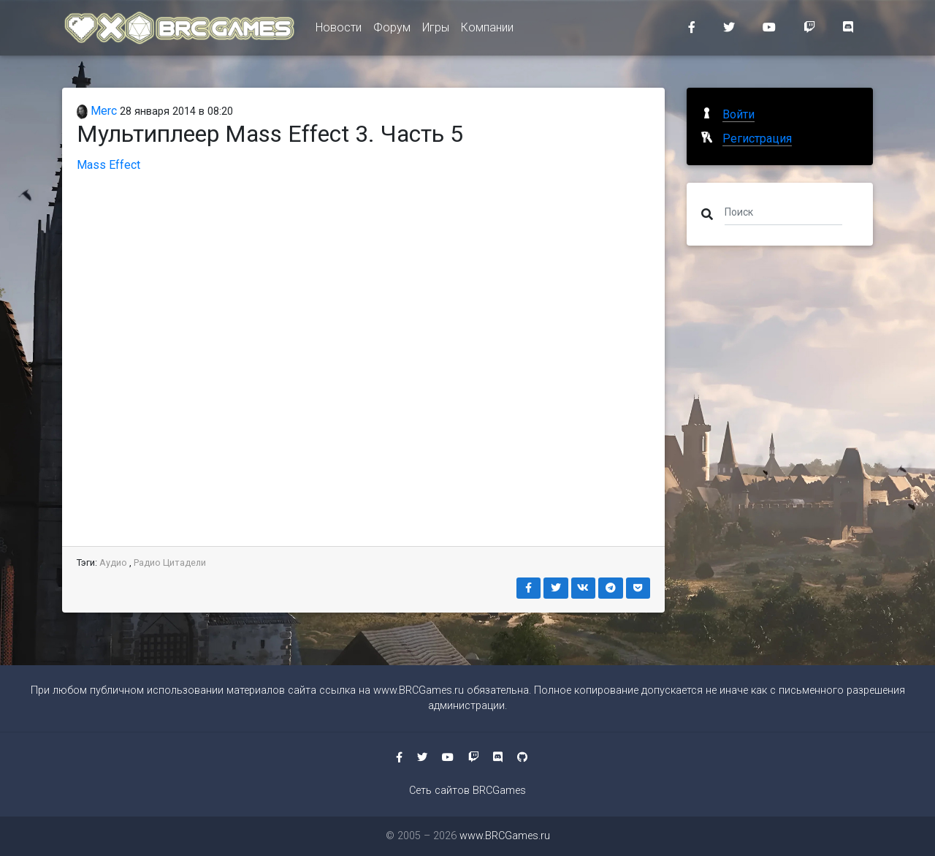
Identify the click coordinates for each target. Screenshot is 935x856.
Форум (392, 30)
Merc (97, 111)
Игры (435, 30)
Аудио (113, 562)
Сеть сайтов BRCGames (467, 790)
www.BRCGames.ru (418, 690)
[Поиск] (783, 211)
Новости (339, 30)
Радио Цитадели (170, 562)
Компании (487, 30)
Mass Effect (108, 165)
